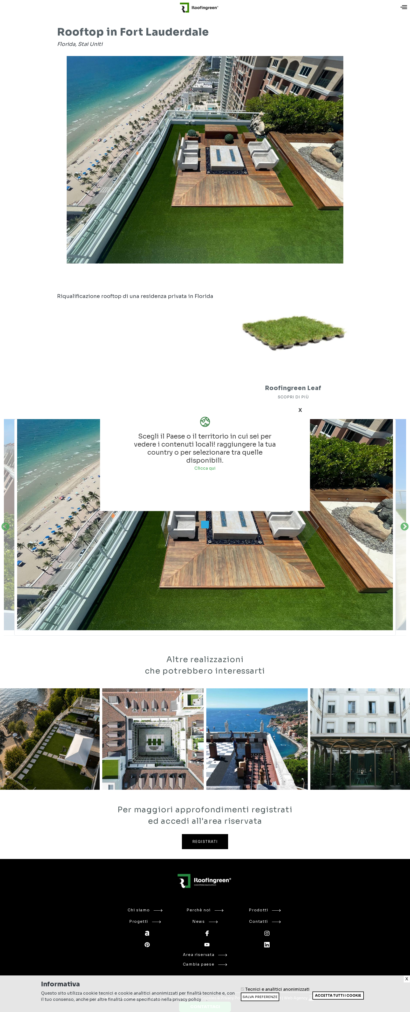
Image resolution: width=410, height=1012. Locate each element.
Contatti (265, 921)
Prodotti (265, 910)
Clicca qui (205, 468)
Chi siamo (145, 910)
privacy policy (187, 999)
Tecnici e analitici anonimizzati (277, 989)
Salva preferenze (260, 997)
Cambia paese (205, 964)
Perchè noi (205, 910)
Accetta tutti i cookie (338, 995)
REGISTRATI (205, 841)
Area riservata (205, 954)
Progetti (145, 921)
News (204, 921)
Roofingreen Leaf (293, 388)
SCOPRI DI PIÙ (293, 397)
